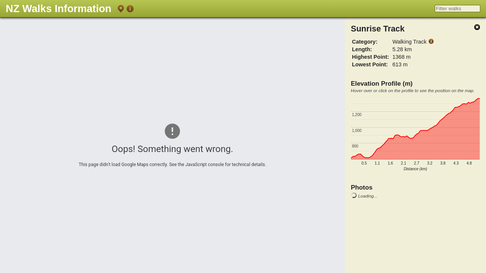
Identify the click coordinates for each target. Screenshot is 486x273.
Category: (364, 42)
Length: (362, 49)
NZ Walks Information (58, 8)
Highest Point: (370, 57)
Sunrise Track (378, 28)
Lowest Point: (370, 64)
